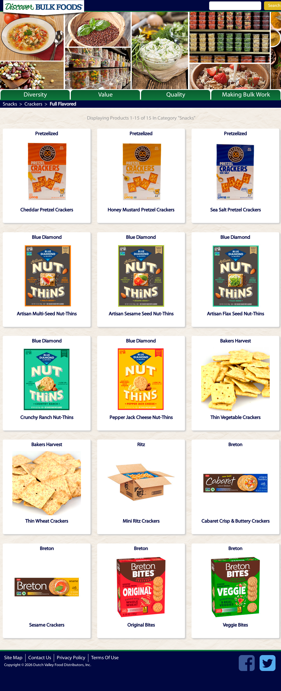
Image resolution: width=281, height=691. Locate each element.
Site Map (13, 658)
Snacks (10, 104)
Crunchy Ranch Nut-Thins (46, 417)
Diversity (35, 94)
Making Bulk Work (246, 94)
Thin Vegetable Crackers (235, 417)
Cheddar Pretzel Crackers (46, 210)
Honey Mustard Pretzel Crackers (141, 210)
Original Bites (141, 625)
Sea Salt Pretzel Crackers (235, 210)
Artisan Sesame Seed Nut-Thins (141, 314)
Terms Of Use (105, 658)
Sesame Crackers (46, 625)
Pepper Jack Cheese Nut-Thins (141, 417)
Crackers (33, 104)
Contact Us (39, 658)
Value (105, 94)
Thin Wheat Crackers (46, 521)
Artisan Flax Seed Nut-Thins (235, 314)
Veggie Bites (235, 625)
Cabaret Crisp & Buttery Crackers (235, 521)
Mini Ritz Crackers (141, 521)
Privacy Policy (71, 658)
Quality (175, 94)
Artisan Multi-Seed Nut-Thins (47, 314)
